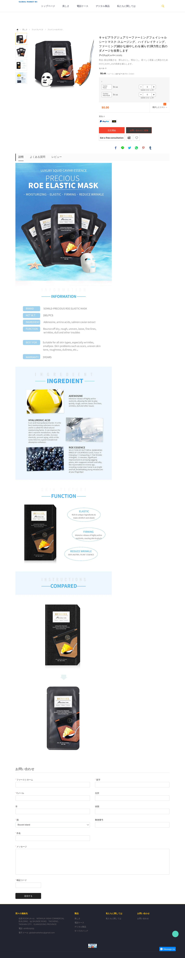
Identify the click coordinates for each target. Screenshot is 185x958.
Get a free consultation (112, 137)
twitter (129, 148)
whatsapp (136, 148)
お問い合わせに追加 (139, 130)
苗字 (97, 780)
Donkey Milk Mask (106, 94)
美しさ (57, 20)
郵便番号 (99, 820)
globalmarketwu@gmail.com (42, 933)
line (122, 148)
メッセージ (21, 846)
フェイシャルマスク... (55, 29)
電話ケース (74, 20)
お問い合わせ (88, 31)
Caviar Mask (105, 87)
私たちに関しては (118, 20)
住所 (97, 793)
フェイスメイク (37, 29)
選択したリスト (159, 105)
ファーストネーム (24, 780)
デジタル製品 (94, 20)
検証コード (21, 880)
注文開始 (112, 130)
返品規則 (139, 20)
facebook (116, 148)
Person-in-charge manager (175, 934)
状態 (97, 806)
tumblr (150, 148)
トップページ (40, 20)
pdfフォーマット (129, 138)
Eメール (19, 793)
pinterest (143, 148)
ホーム (18, 29)
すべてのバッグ (81, 931)
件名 (18, 833)
